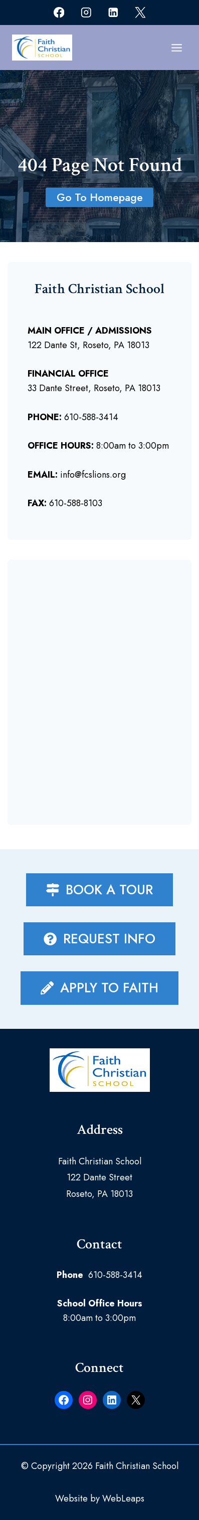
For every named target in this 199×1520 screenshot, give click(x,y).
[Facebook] (59, 12)
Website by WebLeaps (99, 1498)
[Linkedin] (113, 12)
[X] (140, 12)
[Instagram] (86, 12)
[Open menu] (176, 48)
